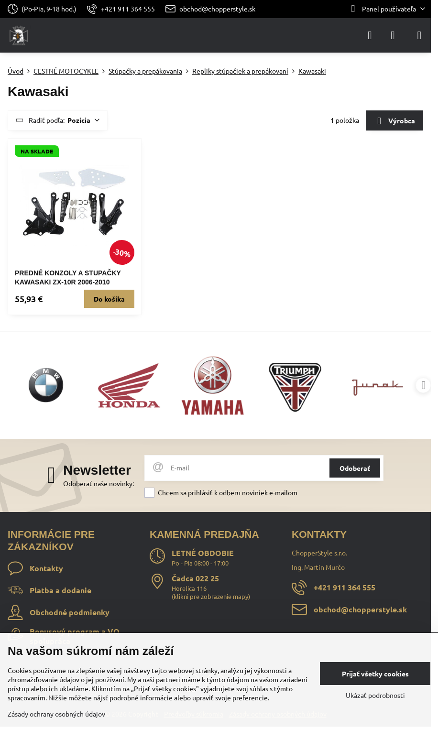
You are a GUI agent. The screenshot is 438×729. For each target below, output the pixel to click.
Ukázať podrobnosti (375, 695)
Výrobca (394, 121)
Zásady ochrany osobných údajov (56, 713)
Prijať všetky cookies (375, 673)
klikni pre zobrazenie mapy (211, 596)
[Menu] (419, 35)
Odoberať (354, 468)
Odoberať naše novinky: (98, 483)
